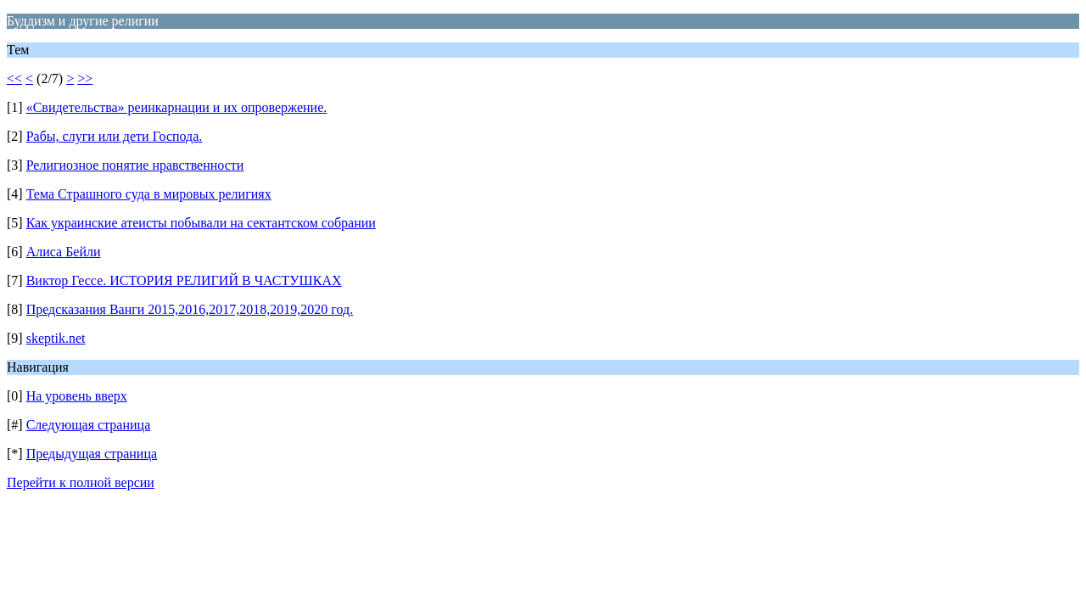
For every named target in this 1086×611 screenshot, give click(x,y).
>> (84, 78)
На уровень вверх (76, 396)
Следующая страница (88, 425)
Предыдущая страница (91, 453)
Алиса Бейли (63, 251)
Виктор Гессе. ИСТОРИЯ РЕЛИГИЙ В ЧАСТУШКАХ (184, 280)
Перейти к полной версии (80, 482)
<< (14, 78)
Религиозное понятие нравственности (135, 165)
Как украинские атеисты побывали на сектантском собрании (201, 223)
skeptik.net (56, 338)
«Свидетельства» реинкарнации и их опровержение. (176, 107)
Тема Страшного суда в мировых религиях (149, 194)
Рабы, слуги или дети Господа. (114, 136)
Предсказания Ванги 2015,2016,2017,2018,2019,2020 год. (190, 309)
